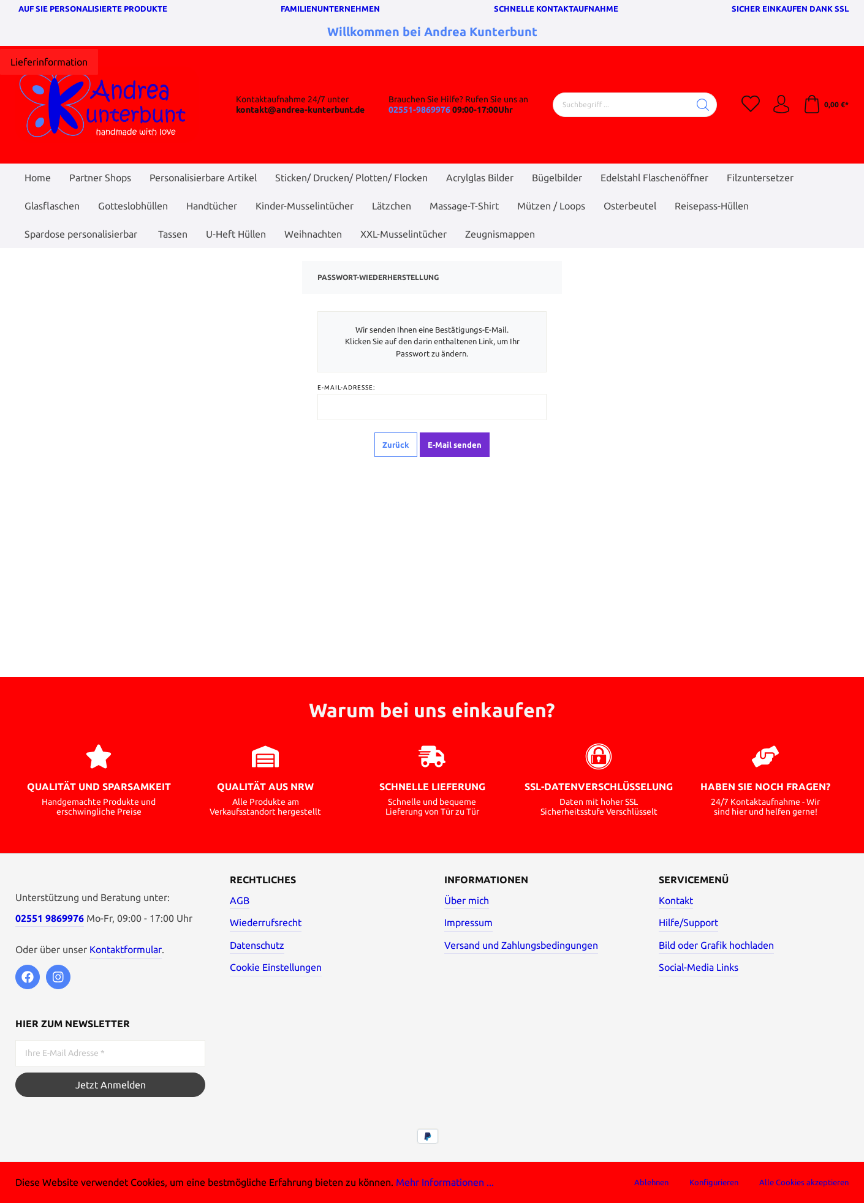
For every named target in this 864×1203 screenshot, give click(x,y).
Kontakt (676, 900)
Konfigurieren (713, 1182)
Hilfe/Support (688, 922)
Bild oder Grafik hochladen (716, 945)
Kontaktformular (125, 949)
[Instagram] (58, 977)
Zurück (395, 444)
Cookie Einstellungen (276, 967)
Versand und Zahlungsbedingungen (521, 945)
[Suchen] (703, 104)
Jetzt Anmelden (110, 1084)
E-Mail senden (455, 444)
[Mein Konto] (781, 105)
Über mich (466, 900)
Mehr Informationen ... (445, 1182)
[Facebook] (27, 977)
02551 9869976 (49, 918)
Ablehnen (651, 1182)
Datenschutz (257, 945)
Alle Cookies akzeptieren (804, 1182)
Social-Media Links (698, 967)
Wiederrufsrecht (265, 922)
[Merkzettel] (750, 105)
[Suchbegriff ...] (621, 104)
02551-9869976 (419, 110)
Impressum (468, 922)
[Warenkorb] (826, 105)
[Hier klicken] (49, 62)
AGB (239, 900)
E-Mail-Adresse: (346, 387)
